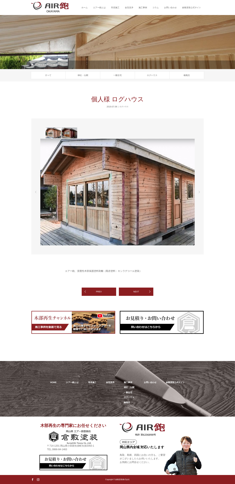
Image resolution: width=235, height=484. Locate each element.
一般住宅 (117, 75)
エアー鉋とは (99, 7)
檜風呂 (187, 75)
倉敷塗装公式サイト (191, 7)
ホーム (84, 7)
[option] (53, 132)
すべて (48, 75)
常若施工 (115, 7)
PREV (99, 291)
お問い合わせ (170, 7)
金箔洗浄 (129, 7)
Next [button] (199, 192)
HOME (53, 382)
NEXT (136, 291)
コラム (155, 7)
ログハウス (152, 75)
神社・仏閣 (83, 75)
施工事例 (143, 7)
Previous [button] (35, 192)
